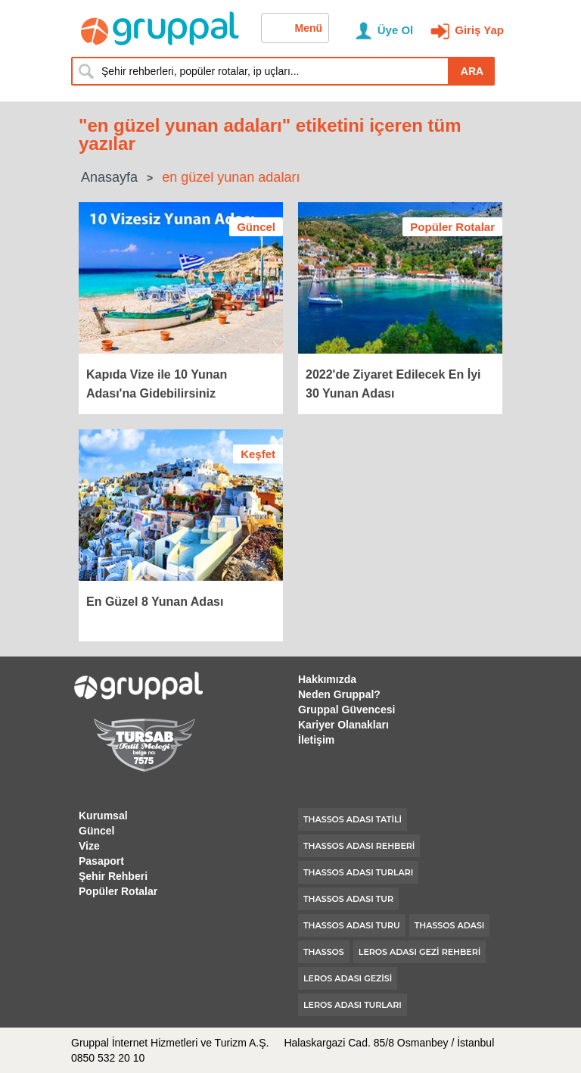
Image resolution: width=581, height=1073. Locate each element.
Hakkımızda (327, 679)
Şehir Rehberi (113, 876)
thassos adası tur (348, 899)
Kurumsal (103, 815)
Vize (89, 846)
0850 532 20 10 (107, 1058)
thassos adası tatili (352, 819)
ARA (472, 71)
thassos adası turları (358, 872)
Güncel (96, 831)
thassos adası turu (351, 925)
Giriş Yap (479, 29)
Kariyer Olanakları (343, 725)
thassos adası (450, 925)
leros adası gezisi (347, 978)
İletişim (316, 740)
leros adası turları (352, 1005)
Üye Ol (395, 29)
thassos (323, 952)
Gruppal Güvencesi (346, 709)
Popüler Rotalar (118, 891)
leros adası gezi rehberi (419, 952)
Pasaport (101, 861)
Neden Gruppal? (339, 694)
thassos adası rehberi (359, 846)
